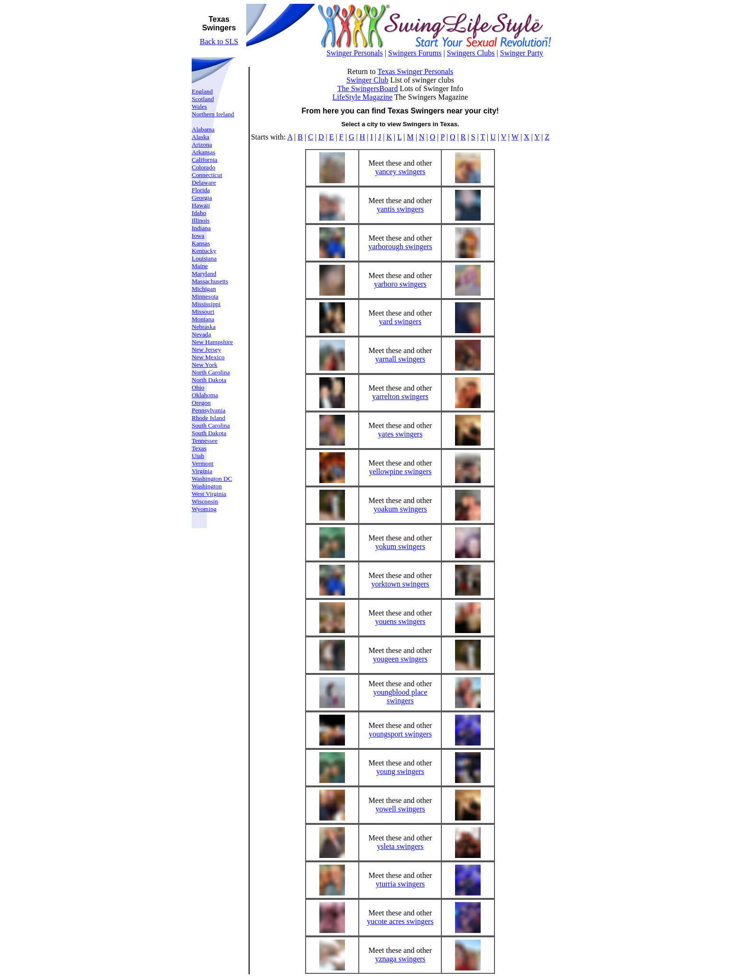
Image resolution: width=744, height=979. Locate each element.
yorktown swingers (400, 584)
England (202, 91)
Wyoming (204, 509)
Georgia (202, 197)
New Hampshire (212, 341)
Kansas (201, 243)
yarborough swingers (400, 246)
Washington (207, 486)
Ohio (198, 387)
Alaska (200, 136)
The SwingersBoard (367, 88)
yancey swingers (400, 172)
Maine (200, 266)
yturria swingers (400, 884)
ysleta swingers (400, 846)
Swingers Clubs (471, 53)
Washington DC (212, 478)
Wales (199, 106)
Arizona (202, 144)
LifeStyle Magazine (363, 97)
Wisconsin (205, 501)
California (204, 159)
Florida (201, 190)
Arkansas (203, 152)
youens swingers (400, 621)
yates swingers (400, 434)
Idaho (199, 212)
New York (204, 364)
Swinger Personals (354, 53)
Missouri (203, 311)
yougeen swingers (400, 659)
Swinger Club (367, 80)
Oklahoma (205, 395)
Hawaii (201, 205)
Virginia (202, 471)
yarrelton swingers (400, 396)
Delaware (204, 182)
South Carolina (211, 425)
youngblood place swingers (400, 696)
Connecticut (207, 174)
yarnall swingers (400, 359)
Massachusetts (210, 281)
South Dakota (209, 433)
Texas (199, 448)
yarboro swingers (400, 284)
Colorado (203, 167)
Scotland (203, 99)
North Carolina (211, 372)
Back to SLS (219, 41)
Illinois (201, 220)
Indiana (201, 228)
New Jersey (206, 349)
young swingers (400, 771)
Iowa (198, 235)
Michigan (204, 288)
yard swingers (400, 321)
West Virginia (209, 493)
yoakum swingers (400, 509)
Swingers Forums (414, 53)
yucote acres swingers (400, 921)
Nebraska (203, 326)
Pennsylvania (208, 410)
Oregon (201, 402)
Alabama (203, 129)
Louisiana (204, 258)
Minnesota (205, 296)
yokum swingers (400, 546)
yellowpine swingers (400, 471)
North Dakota (209, 379)
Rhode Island (208, 417)
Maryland (204, 273)
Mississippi (206, 304)
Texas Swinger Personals (415, 71)
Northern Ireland (213, 114)
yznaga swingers (400, 959)
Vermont (203, 463)
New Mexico (208, 357)
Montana (203, 319)
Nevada (201, 334)
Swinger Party (521, 53)
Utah (198, 455)
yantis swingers (400, 209)
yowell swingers (400, 809)
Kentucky (204, 250)
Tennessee (205, 440)
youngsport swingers (400, 734)
